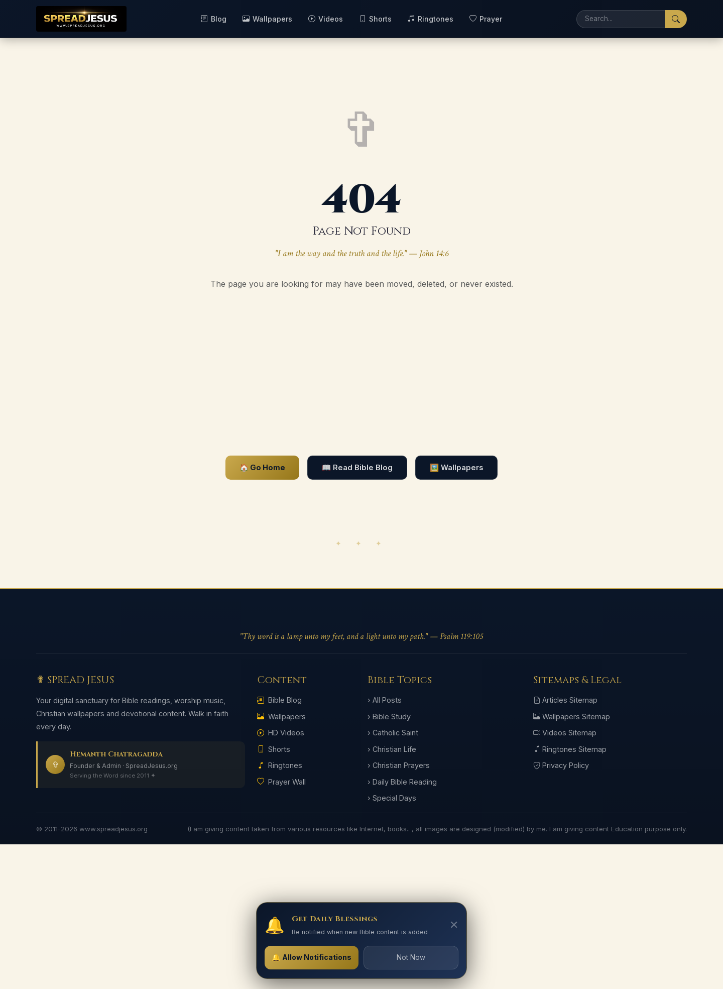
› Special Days (392, 798)
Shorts (375, 19)
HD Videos (280, 732)
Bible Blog (279, 700)
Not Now (411, 957)
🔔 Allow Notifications (311, 957)
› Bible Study (389, 716)
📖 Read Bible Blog (357, 467)
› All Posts (385, 700)
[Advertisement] (361, 373)
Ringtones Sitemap (570, 749)
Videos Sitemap (564, 732)
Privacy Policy (561, 765)
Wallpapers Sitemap (571, 716)
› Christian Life (392, 749)
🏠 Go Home (262, 467)
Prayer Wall (281, 782)
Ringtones (430, 19)
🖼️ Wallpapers (456, 467)
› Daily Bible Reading (402, 782)
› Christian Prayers (399, 765)
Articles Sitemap (565, 700)
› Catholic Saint (393, 732)
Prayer (485, 19)
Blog (213, 19)
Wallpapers (267, 19)
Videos (325, 19)
